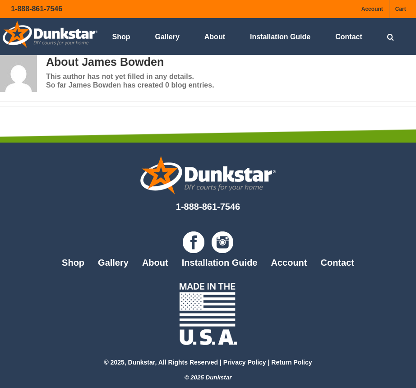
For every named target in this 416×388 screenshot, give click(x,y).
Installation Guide (220, 263)
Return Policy (291, 362)
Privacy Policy (244, 362)
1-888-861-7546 (36, 9)
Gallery (113, 263)
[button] (390, 36)
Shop (73, 263)
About (155, 263)
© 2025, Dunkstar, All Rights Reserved (161, 362)
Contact (337, 263)
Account (289, 263)
